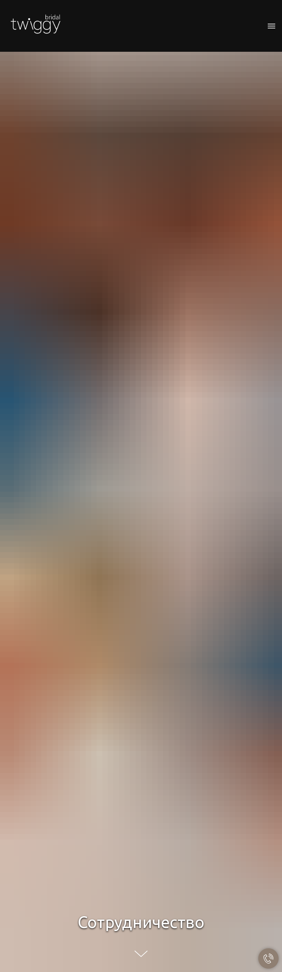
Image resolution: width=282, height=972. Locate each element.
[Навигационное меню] (271, 26)
